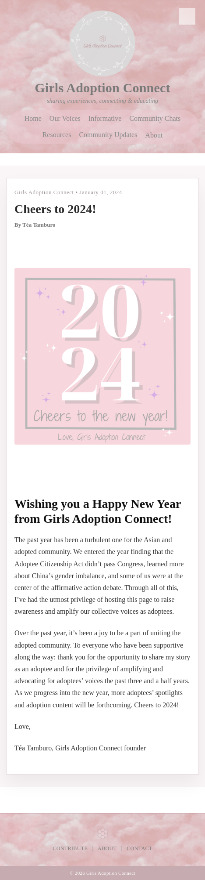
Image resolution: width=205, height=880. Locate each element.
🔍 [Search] (187, 16)
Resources (56, 134)
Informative (105, 118)
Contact (139, 848)
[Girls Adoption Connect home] (102, 43)
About (154, 135)
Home (33, 118)
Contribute (70, 848)
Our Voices (65, 118)
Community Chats (154, 118)
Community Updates (108, 134)
